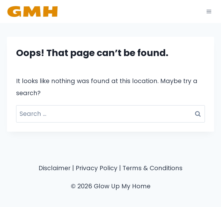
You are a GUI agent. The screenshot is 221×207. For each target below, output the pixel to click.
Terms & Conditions (152, 168)
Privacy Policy (96, 168)
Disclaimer (55, 168)
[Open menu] (208, 11)
